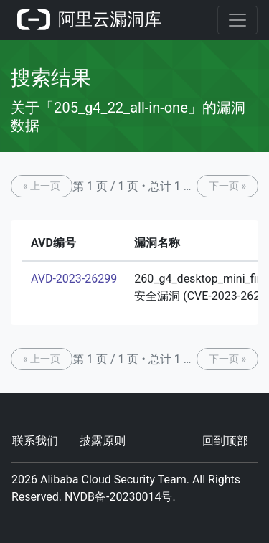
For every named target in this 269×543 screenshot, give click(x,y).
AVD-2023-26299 (74, 278)
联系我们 (35, 441)
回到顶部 (225, 441)
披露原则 (103, 441)
